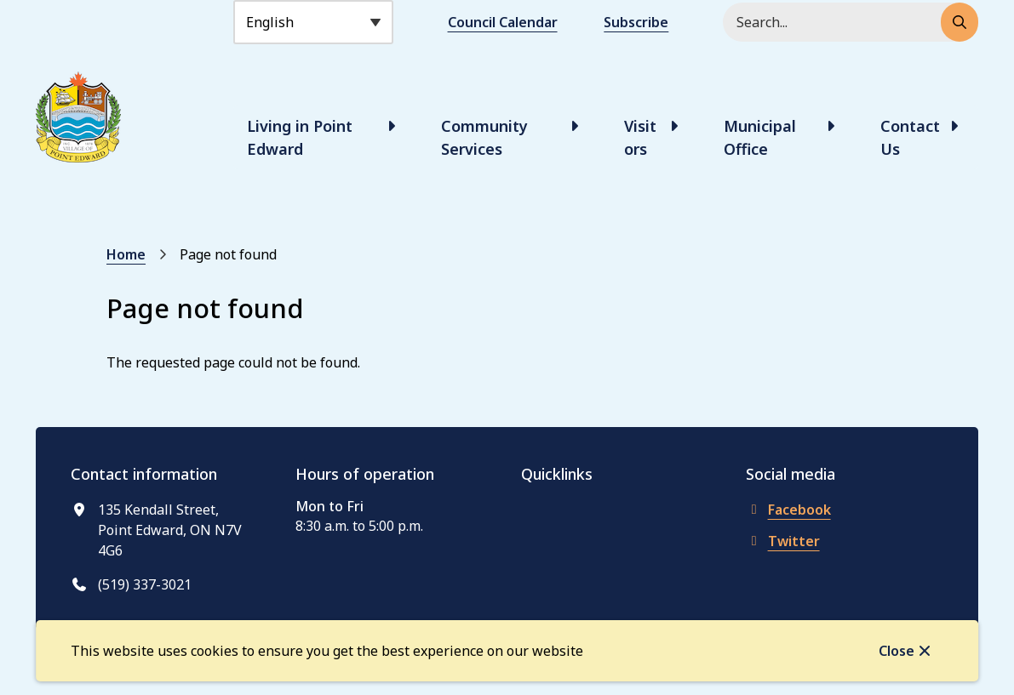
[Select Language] (313, 22)
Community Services (484, 137)
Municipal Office (760, 137)
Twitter (783, 541)
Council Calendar (503, 22)
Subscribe (636, 22)
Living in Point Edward (299, 137)
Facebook (788, 509)
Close (896, 650)
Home (126, 254)
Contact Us (910, 137)
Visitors (640, 137)
